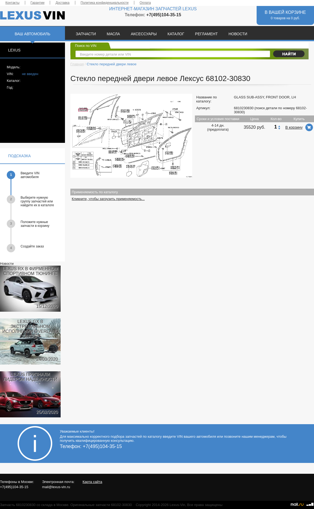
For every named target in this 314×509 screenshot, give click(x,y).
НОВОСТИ (237, 34)
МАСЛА (113, 34)
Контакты (12, 3)
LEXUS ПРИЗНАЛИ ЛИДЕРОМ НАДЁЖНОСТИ (30, 377)
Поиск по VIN (85, 46)
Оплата (145, 3)
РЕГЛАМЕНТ (206, 34)
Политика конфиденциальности (105, 3)
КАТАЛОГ (176, 34)
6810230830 (243, 108)
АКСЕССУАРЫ (144, 34)
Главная (77, 64)
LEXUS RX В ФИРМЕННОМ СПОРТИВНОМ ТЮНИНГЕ (30, 271)
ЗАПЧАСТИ (86, 34)
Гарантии (37, 3)
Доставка (62, 3)
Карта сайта (92, 482)
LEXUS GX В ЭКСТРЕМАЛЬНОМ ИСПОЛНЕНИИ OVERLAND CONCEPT (30, 329)
